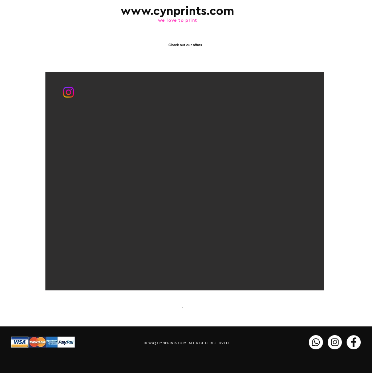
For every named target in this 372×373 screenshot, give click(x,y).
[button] (184, 181)
